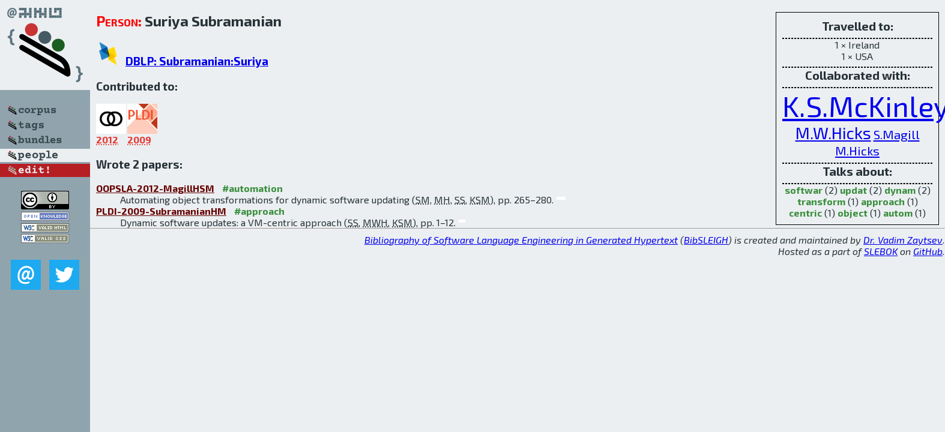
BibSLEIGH (706, 239)
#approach (259, 211)
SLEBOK (881, 251)
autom (898, 212)
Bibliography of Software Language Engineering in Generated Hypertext (521, 239)
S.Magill (897, 134)
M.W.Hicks (833, 133)
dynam (900, 190)
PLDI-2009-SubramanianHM (161, 211)
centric (805, 212)
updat (853, 190)
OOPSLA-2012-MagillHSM (155, 188)
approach (883, 201)
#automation (252, 188)
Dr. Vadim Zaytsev (903, 239)
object (853, 212)
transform (821, 201)
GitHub (928, 251)
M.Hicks (857, 150)
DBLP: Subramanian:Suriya (196, 61)
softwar (804, 190)
